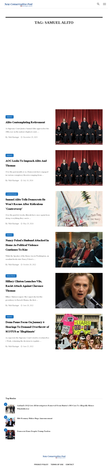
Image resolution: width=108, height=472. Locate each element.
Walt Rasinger (13, 137)
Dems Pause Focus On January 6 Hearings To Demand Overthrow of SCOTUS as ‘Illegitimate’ (27, 327)
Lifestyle (12, 194)
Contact (70, 464)
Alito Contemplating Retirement (25, 123)
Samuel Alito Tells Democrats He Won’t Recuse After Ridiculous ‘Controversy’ (25, 205)
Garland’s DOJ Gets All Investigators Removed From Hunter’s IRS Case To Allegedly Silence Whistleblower (55, 407)
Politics (11, 276)
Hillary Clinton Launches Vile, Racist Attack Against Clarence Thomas (24, 287)
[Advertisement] (54, 50)
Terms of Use (57, 464)
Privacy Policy (41, 464)
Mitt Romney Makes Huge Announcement (34, 418)
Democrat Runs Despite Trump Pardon (33, 431)
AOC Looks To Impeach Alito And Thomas (26, 163)
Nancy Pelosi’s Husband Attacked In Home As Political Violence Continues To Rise (27, 246)
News (9, 117)
